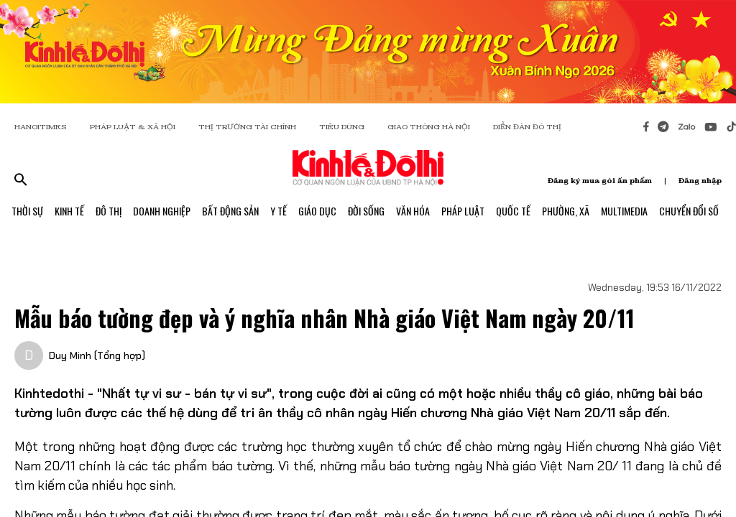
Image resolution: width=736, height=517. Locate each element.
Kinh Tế (69, 210)
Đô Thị (108, 210)
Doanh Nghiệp (161, 210)
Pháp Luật (462, 210)
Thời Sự (27, 210)
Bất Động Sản (230, 210)
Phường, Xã (565, 210)
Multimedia (624, 210)
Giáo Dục (317, 210)
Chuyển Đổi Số (689, 210)
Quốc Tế (513, 210)
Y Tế (278, 210)
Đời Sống (366, 210)
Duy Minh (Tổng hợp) (97, 355)
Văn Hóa (413, 210)
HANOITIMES (40, 126)
